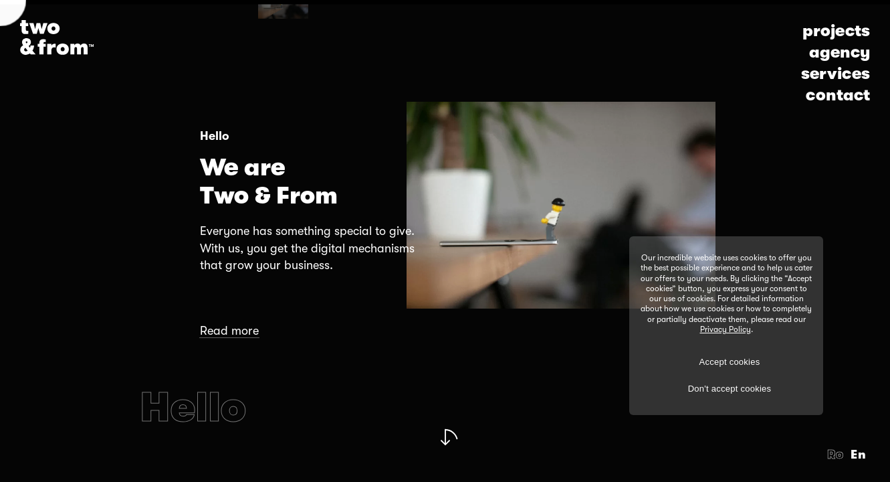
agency (839, 52)
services (835, 73)
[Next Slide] (445, 441)
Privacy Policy (725, 329)
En (859, 454)
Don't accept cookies (730, 389)
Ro (835, 454)
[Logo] (57, 37)
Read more (229, 330)
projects (836, 30)
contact (838, 95)
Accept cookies (729, 362)
